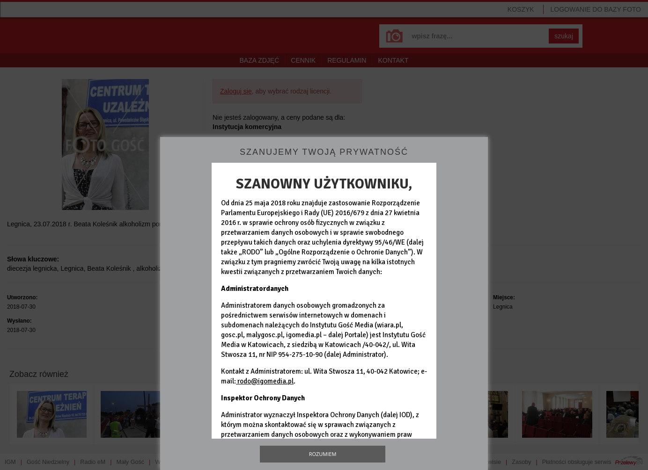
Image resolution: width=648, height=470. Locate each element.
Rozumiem (323, 453)
